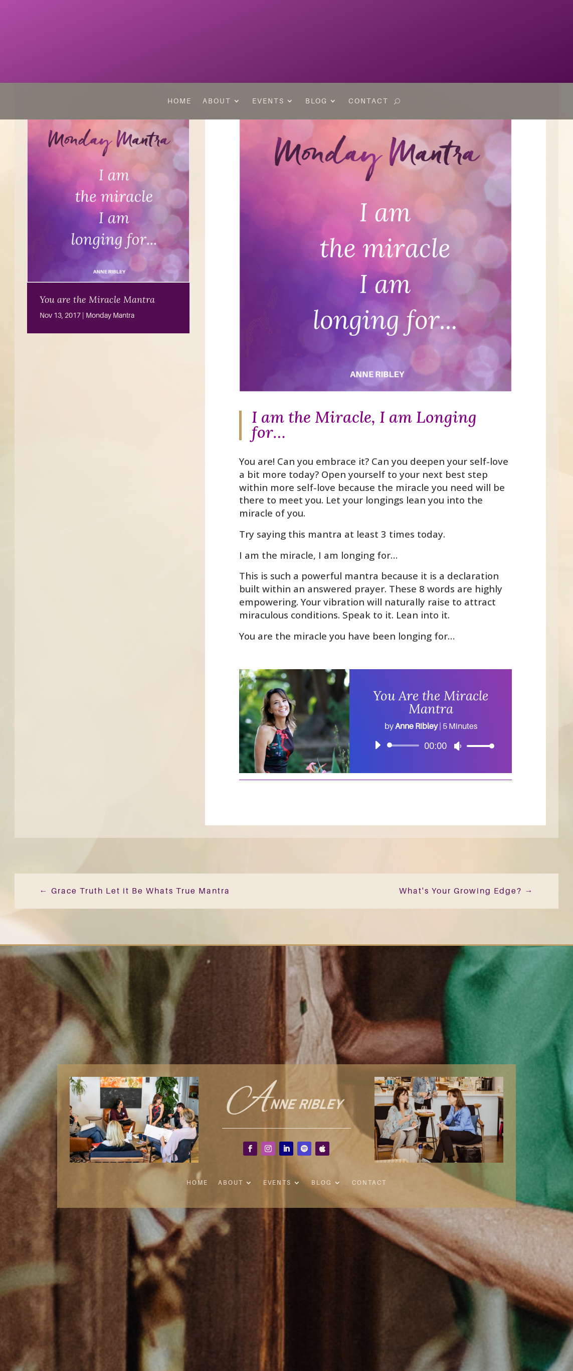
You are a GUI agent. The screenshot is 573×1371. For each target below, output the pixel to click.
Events (268, 101)
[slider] (405, 745)
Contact (368, 101)
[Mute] (457, 746)
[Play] (377, 745)
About (217, 101)
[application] (430, 745)
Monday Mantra (110, 315)
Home (179, 101)
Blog (316, 101)
